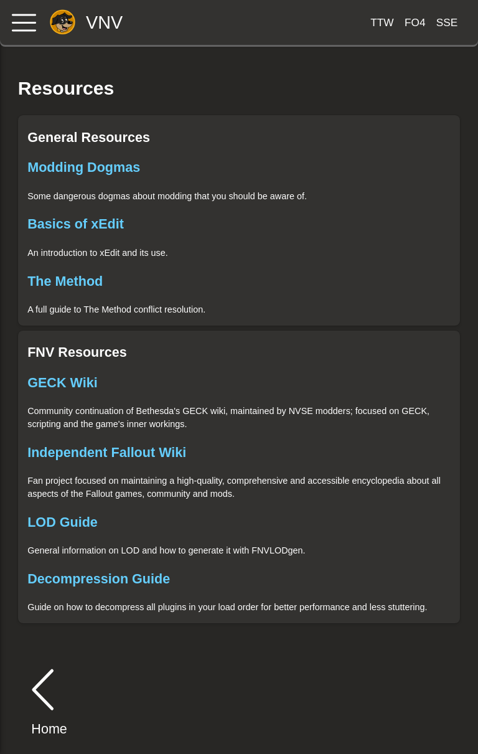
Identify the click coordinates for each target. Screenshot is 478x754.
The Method (65, 281)
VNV (104, 22)
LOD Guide (62, 522)
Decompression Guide (98, 579)
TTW (381, 22)
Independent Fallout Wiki (106, 452)
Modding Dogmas (83, 167)
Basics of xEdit (75, 224)
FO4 (415, 22)
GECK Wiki (62, 382)
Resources (66, 88)
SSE (447, 22)
